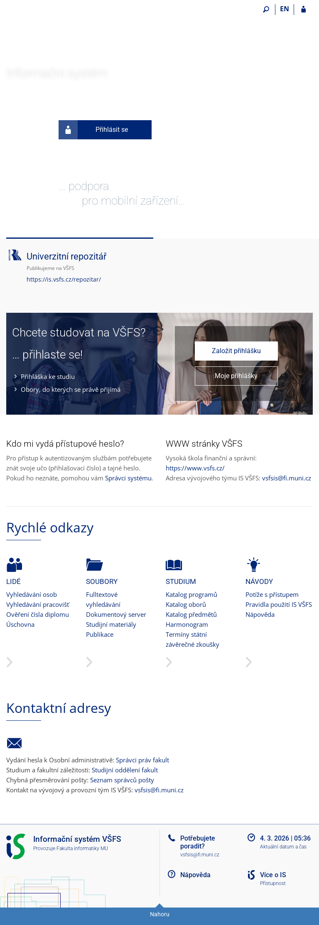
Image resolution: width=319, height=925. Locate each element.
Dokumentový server (116, 614)
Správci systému (128, 478)
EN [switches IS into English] (284, 8)
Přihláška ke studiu (48, 376)
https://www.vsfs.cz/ (195, 468)
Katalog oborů (186, 604)
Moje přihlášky (236, 376)
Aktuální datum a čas (283, 847)
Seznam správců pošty (122, 780)
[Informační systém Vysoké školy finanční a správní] (53, 34)
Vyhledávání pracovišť (37, 604)
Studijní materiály (111, 624)
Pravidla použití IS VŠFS (278, 604)
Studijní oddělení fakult (125, 770)
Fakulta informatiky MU (82, 848)
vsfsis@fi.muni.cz (286, 478)
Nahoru (159, 914)
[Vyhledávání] (266, 9)
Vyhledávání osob (31, 594)
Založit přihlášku (236, 351)
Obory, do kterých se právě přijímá (70, 389)
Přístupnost (273, 883)
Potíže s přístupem (272, 594)
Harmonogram (187, 624)
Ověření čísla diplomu (37, 614)
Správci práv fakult (142, 760)
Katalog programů (191, 594)
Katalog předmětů (191, 614)
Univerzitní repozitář (66, 256)
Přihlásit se (93, 129)
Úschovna (20, 624)
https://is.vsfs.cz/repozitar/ (64, 279)
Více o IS (273, 875)
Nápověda (260, 614)
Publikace (99, 634)
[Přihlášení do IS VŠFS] (303, 9)
